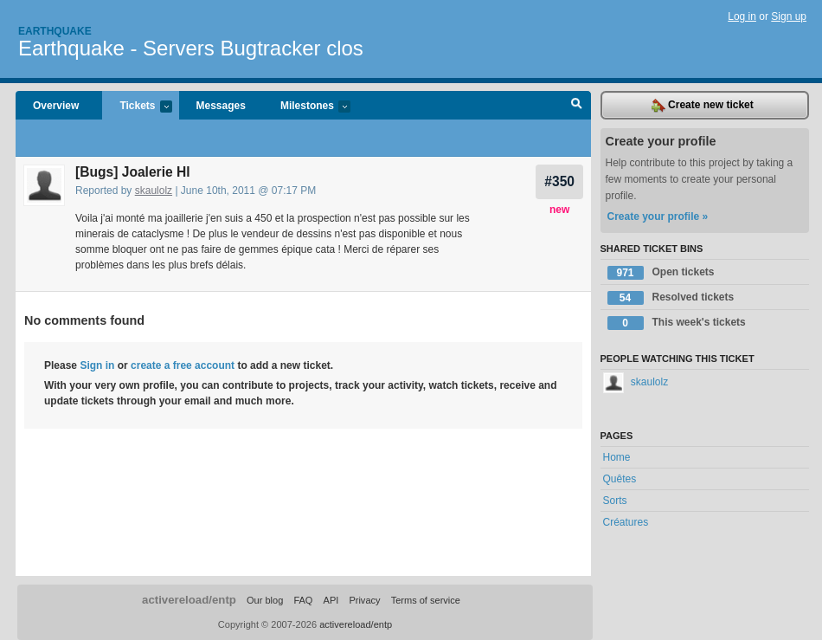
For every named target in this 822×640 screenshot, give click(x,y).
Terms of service (425, 600)
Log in (742, 16)
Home (617, 457)
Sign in (97, 365)
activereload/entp (189, 599)
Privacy (364, 600)
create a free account (182, 365)
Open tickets (661, 273)
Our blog (265, 600)
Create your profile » (658, 216)
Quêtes (620, 479)
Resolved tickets (671, 298)
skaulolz (153, 190)
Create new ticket (703, 106)
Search (576, 105)
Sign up (788, 16)
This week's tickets (676, 323)
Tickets (136, 107)
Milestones (306, 107)
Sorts (615, 501)
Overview (56, 106)
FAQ (302, 600)
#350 (559, 181)
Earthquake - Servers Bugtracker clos (190, 48)
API (331, 600)
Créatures (626, 522)
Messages (221, 106)
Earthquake (55, 31)
